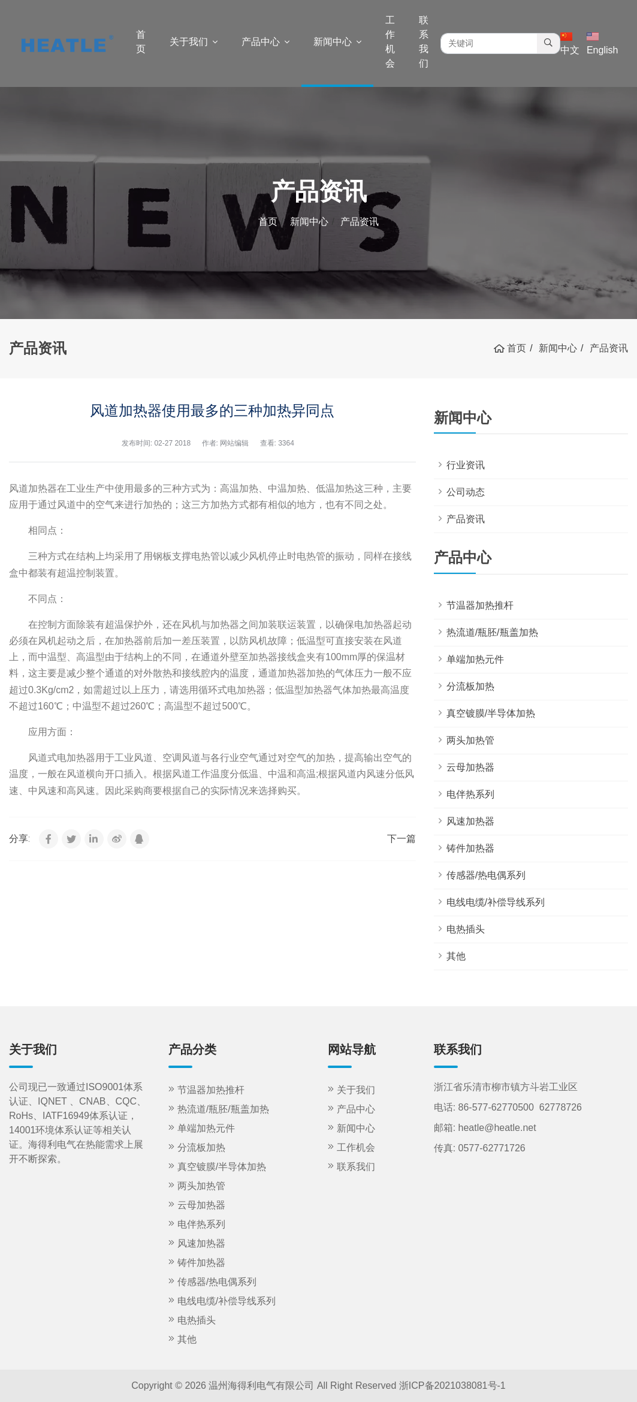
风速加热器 (470, 821)
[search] (548, 43)
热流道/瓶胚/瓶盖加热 (492, 632)
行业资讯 (465, 465)
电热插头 (465, 929)
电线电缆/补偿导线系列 (495, 902)
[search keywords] (489, 43)
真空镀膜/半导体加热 (490, 713)
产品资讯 (465, 519)
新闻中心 (332, 42)
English (602, 43)
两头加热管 (470, 740)
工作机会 (390, 41)
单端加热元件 (475, 659)
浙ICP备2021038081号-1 (452, 1385)
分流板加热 (470, 686)
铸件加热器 (470, 848)
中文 (569, 43)
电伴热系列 (470, 794)
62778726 (560, 1107)
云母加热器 (470, 767)
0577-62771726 (492, 1148)
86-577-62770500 (496, 1107)
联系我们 (423, 41)
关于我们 (189, 42)
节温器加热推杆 (480, 605)
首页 (141, 41)
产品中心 (260, 42)
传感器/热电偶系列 (486, 875)
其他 (456, 956)
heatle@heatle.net (497, 1128)
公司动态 (465, 492)
